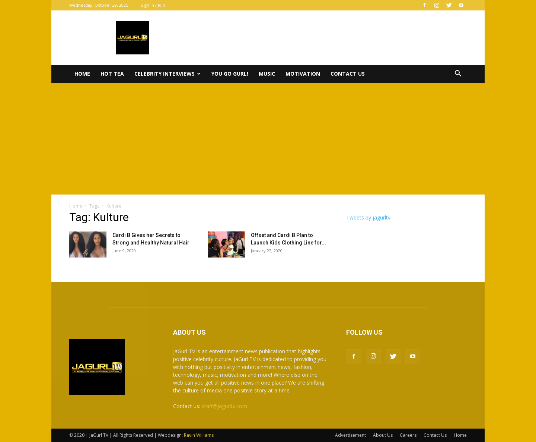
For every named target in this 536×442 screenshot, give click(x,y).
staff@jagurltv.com (224, 406)
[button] (458, 74)
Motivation (302, 73)
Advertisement (350, 435)
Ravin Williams (199, 435)
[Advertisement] (268, 138)
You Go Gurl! (229, 73)
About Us (383, 435)
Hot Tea (112, 73)
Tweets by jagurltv (368, 217)
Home (82, 73)
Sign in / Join (153, 5)
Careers (408, 435)
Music (267, 73)
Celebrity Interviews (167, 73)
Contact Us (348, 73)
